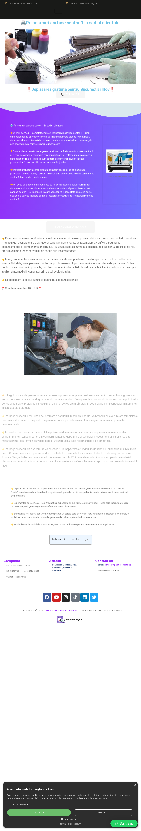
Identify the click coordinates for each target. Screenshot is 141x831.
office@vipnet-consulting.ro (117, 566)
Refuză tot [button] (103, 812)
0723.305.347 (115, 570)
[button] (124, 823)
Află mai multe (100, 798)
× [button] (134, 785)
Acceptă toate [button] (39, 812)
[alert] (70, 805)
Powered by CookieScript (70, 824)
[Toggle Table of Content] (84, 540)
